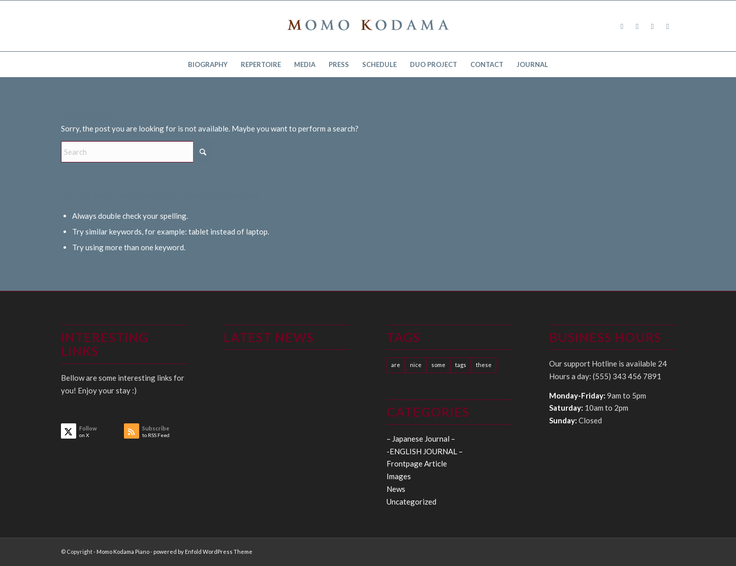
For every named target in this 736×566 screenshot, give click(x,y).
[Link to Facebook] (622, 26)
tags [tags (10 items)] (460, 364)
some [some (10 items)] (438, 364)
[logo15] (368, 26)
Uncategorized (411, 501)
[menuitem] (207, 64)
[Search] (137, 151)
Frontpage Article (417, 463)
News (396, 488)
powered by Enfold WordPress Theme (202, 551)
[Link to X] (637, 26)
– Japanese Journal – (421, 438)
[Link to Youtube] (668, 26)
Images (399, 476)
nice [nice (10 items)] (416, 364)
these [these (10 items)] (484, 364)
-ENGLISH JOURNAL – (425, 451)
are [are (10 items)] (395, 364)
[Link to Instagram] (652, 26)
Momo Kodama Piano (123, 551)
